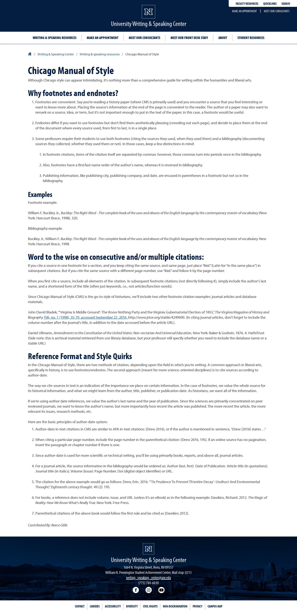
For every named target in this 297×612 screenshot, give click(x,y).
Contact (79, 606)
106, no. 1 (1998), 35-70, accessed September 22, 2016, (86, 317)
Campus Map (215, 606)
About (222, 37)
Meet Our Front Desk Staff (189, 37)
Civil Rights (150, 606)
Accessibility (113, 606)
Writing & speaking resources (54, 37)
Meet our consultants (277, 11)
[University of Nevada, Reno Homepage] (148, 549)
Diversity (132, 606)
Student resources (250, 37)
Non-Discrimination (175, 606)
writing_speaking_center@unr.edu (148, 577)
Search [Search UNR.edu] (285, 3)
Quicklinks (270, 3)
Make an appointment (244, 11)
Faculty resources (247, 3)
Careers (95, 606)
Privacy (197, 606)
